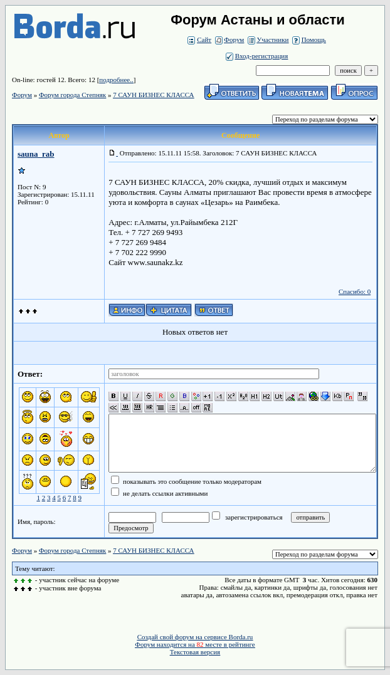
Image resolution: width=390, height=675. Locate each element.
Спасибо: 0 (355, 291)
